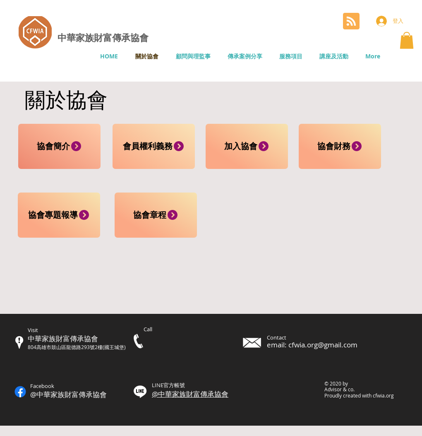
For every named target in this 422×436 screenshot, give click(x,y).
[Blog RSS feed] (351, 21)
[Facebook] (20, 391)
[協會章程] (156, 215)
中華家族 (76, 37)
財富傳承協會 (121, 37)
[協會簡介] (59, 146)
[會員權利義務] (154, 146)
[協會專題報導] (59, 215)
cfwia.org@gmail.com (322, 344)
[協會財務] (340, 146)
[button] (407, 40)
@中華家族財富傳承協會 (190, 394)
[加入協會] (247, 146)
